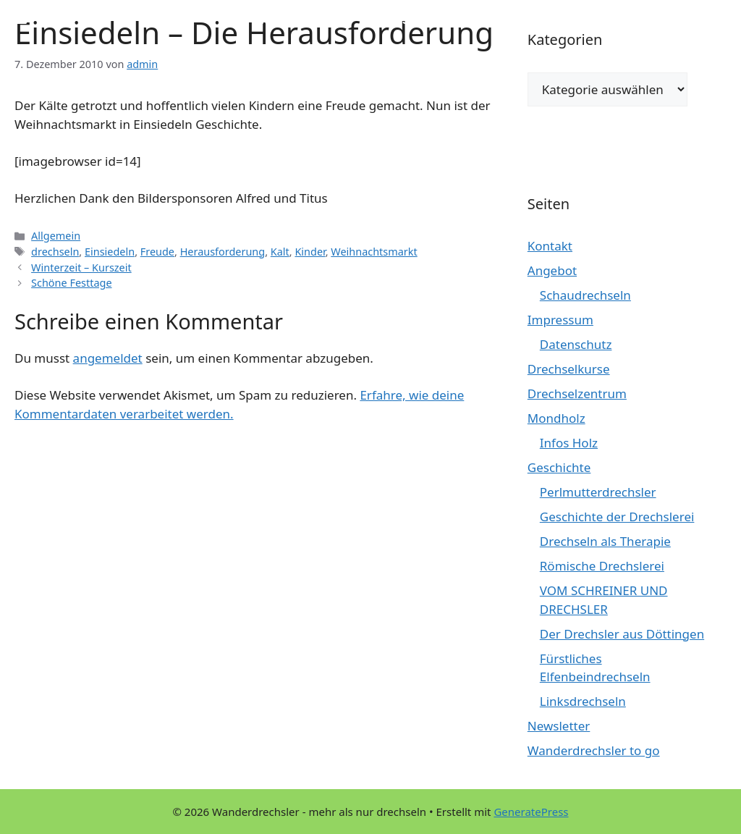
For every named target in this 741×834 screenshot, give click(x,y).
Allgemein (55, 236)
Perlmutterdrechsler (598, 492)
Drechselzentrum (577, 393)
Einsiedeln (110, 251)
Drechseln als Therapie (605, 541)
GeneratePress (531, 811)
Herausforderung (223, 251)
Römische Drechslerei (602, 565)
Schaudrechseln (585, 295)
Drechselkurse (569, 369)
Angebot (552, 270)
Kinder (310, 251)
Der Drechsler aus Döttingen (622, 634)
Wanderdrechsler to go (594, 750)
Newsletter (559, 725)
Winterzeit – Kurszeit (81, 267)
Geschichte (559, 467)
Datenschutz (576, 344)
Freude (157, 251)
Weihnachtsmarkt (374, 251)
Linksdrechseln (583, 701)
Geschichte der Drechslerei (617, 516)
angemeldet (108, 358)
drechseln (55, 251)
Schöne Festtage (71, 283)
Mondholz (556, 418)
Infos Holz (569, 442)
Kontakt (550, 245)
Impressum (560, 319)
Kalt (280, 251)
